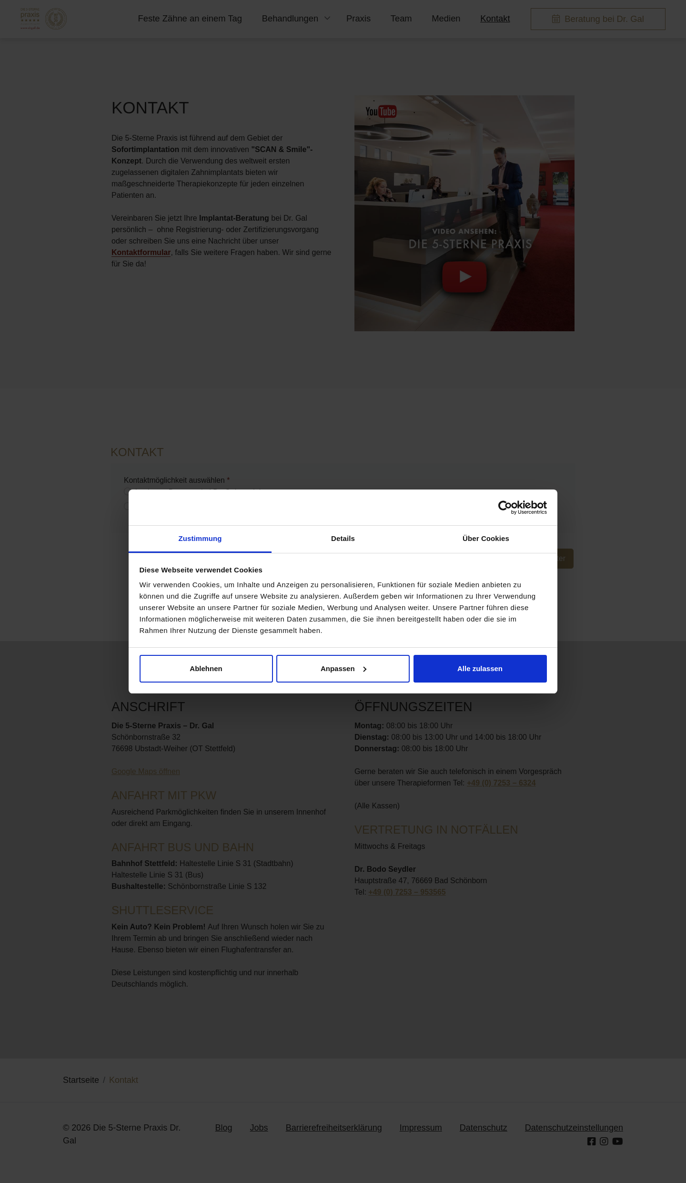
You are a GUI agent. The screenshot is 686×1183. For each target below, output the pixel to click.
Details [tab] (343, 538)
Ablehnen (206, 668)
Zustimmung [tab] (200, 538)
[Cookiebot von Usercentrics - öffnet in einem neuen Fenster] (505, 507)
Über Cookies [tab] (486, 538)
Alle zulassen (480, 668)
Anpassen (343, 668)
